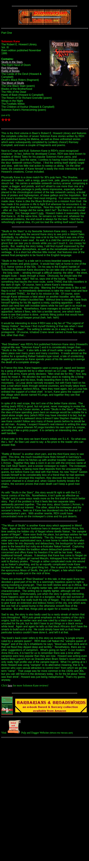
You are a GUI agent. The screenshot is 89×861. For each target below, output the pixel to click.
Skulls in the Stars (12, 62)
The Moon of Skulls (12, 82)
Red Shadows (9, 68)
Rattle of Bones (10, 71)
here (10, 685)
